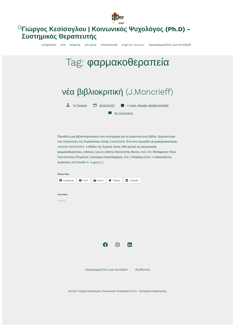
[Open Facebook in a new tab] (105, 244)
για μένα (90, 44)
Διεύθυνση (142, 269)
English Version (133, 44)
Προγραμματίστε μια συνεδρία (170, 44)
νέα (63, 44)
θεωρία (142, 105)
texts (133, 105)
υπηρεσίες (49, 44)
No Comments (123, 113)
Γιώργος (82, 105)
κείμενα (75, 44)
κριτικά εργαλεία (158, 105)
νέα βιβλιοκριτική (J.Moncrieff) (117, 92)
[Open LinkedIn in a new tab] (129, 244)
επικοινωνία (109, 44)
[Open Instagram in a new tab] (117, 244)
